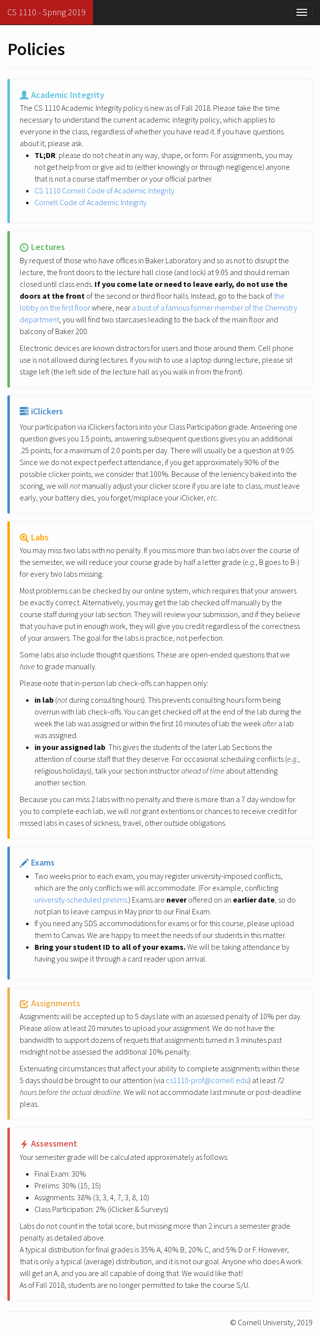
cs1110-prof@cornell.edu (207, 1080)
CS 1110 (46, 12)
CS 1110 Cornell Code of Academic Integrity (104, 190)
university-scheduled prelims (80, 899)
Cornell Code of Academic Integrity (90, 202)
